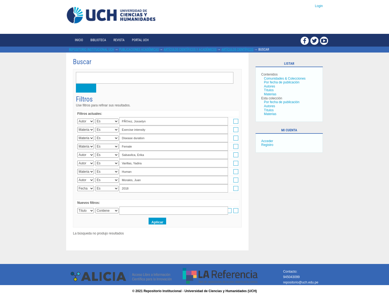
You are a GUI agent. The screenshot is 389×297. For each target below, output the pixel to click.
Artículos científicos (237, 49)
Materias (270, 94)
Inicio (79, 40)
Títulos (269, 90)
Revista (119, 40)
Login (319, 6)
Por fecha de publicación (281, 82)
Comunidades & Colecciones (285, 78)
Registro (267, 145)
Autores (269, 86)
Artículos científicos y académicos (190, 49)
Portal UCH (140, 40)
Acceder (267, 141)
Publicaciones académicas (139, 49)
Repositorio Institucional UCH (91, 49)
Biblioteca (98, 40)
